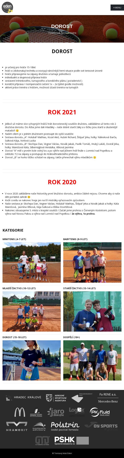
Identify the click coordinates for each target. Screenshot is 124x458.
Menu (117, 7)
